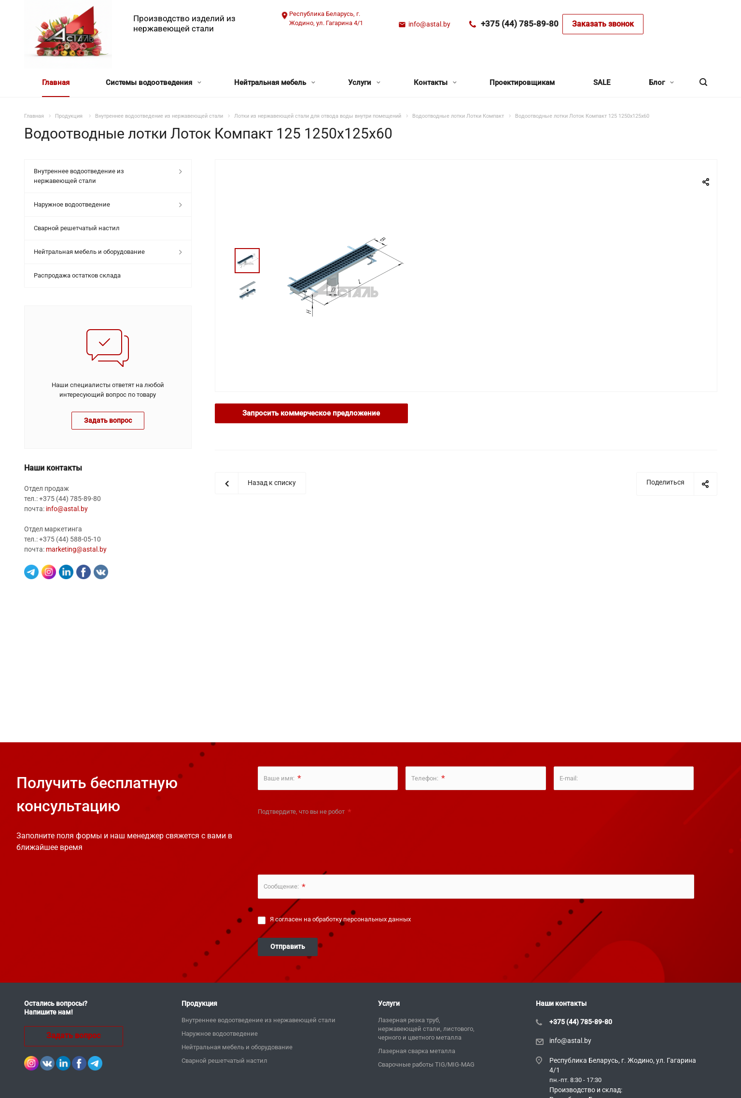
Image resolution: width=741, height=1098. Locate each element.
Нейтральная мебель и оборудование (89, 251)
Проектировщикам (522, 82)
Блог (661, 82)
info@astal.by (429, 24)
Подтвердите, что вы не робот (304, 812)
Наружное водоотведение (72, 204)
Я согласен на (340, 919)
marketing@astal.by (76, 549)
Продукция (199, 1003)
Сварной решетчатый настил (77, 228)
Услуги (364, 82)
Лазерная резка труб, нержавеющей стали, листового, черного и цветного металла (426, 1028)
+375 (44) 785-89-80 (520, 23)
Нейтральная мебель (274, 82)
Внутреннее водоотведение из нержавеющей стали (79, 175)
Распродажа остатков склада (77, 275)
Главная (56, 82)
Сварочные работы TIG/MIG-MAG (426, 1064)
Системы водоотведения (153, 82)
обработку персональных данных (361, 919)
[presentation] (331, 839)
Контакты (435, 82)
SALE (601, 82)
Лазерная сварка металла (416, 1051)
